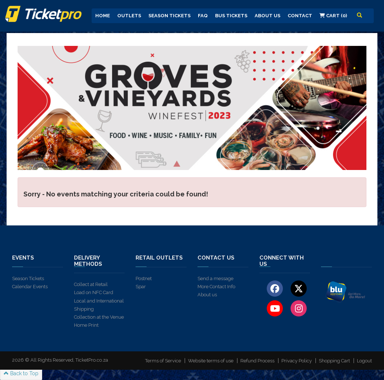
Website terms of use (210, 360)
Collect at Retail (91, 284)
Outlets (129, 15)
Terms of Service (163, 360)
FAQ (203, 15)
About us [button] (267, 15)
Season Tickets (169, 15)
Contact (300, 15)
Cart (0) (333, 15)
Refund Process (257, 360)
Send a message (215, 278)
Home (102, 15)
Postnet (144, 278)
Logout (364, 360)
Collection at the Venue (99, 317)
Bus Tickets (231, 15)
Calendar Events (30, 286)
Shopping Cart (334, 360)
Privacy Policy (296, 360)
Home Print (86, 325)
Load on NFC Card (93, 292)
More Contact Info (216, 286)
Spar (141, 286)
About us (207, 294)
